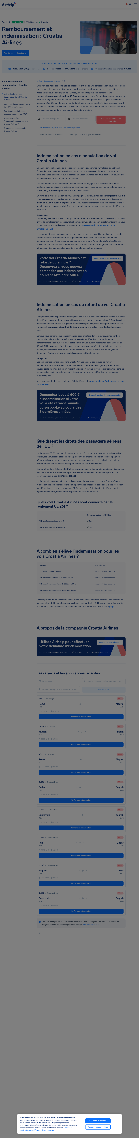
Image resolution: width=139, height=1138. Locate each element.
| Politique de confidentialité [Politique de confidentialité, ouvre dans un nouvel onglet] (44, 1130)
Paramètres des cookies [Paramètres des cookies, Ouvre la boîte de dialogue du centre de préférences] (98, 1127)
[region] (69, 1124)
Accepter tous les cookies (98, 1121)
